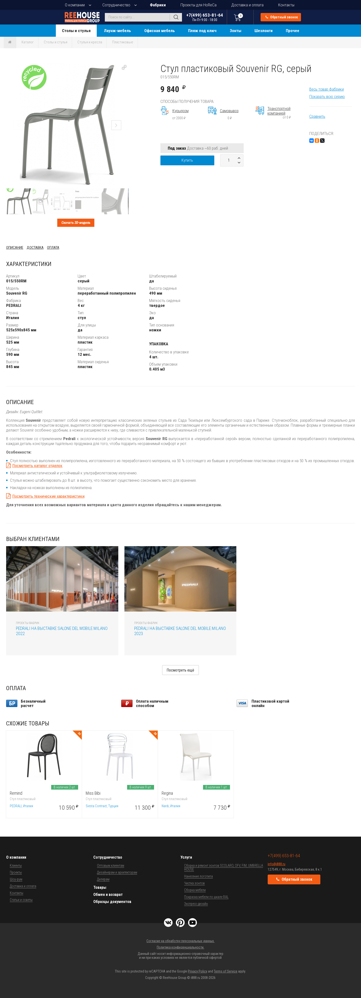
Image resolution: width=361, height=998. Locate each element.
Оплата (53, 247)
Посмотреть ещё (180, 670)
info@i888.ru (276, 864)
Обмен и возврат (108, 894)
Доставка (35, 247)
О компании (75, 4)
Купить (187, 160)
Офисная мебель (159, 30)
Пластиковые (122, 42)
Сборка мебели (195, 890)
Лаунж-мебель (117, 30)
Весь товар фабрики (326, 89)
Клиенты (16, 865)
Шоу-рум (16, 879)
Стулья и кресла (89, 42)
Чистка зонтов (194, 883)
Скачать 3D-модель (75, 222)
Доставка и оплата (247, 4)
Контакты (286, 4)
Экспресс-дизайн (196, 904)
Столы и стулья (76, 30)
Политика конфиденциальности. (180, 947)
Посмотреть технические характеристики (48, 496)
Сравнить (317, 116)
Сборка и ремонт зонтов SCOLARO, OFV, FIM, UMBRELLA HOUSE (223, 867)
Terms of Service (225, 971)
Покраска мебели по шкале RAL (206, 897)
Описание (14, 247)
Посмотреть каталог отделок (37, 465)
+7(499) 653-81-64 (204, 17)
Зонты (235, 30)
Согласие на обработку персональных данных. (180, 941)
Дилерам (103, 879)
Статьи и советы (21, 900)
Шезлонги (263, 30)
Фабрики (158, 4)
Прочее (292, 30)
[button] (124, 67)
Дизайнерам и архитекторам (117, 872)
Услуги (186, 857)
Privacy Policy (197, 971)
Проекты (16, 872)
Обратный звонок (281, 17)
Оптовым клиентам (110, 865)
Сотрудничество (116, 4)
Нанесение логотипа (198, 876)
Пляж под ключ (202, 30)
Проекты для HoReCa (198, 4)
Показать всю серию (327, 96)
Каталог (28, 42)
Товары (99, 887)
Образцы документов (112, 901)
